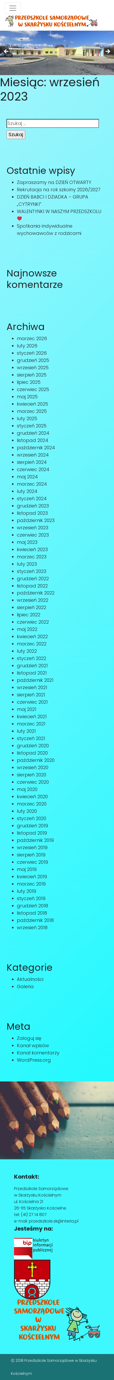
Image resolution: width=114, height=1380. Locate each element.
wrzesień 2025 (33, 367)
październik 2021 (35, 680)
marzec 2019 (31, 884)
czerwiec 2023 (33, 535)
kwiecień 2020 (32, 796)
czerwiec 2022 (33, 622)
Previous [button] (6, 52)
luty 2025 (27, 418)
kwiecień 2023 (32, 549)
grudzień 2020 (33, 745)
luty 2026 (27, 345)
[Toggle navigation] (13, 8)
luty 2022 (27, 651)
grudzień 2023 (33, 506)
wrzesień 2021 (32, 687)
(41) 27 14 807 (34, 1215)
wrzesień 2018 (32, 927)
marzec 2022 (31, 644)
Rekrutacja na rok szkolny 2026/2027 (58, 189)
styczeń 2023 (31, 571)
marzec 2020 (31, 804)
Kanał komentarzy (38, 1052)
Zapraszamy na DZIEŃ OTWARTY (54, 182)
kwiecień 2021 (32, 716)
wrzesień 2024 (33, 455)
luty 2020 (27, 811)
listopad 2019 (32, 833)
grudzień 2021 (32, 665)
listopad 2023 (32, 513)
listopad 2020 (32, 753)
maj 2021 (26, 709)
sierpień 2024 (32, 462)
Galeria (25, 986)
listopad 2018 (32, 913)
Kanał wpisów (33, 1045)
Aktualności (30, 979)
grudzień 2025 (33, 360)
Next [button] (107, 52)
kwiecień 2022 (32, 636)
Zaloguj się (29, 1038)
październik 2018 (35, 920)
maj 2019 (27, 869)
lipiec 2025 (29, 382)
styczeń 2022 (31, 658)
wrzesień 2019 (32, 847)
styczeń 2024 (32, 498)
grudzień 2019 (32, 825)
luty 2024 (27, 491)
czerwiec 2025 (33, 389)
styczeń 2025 (31, 425)
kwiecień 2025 (32, 404)
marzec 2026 (32, 338)
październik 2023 (36, 520)
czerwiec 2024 (33, 469)
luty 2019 (26, 891)
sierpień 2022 (31, 607)
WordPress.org (34, 1060)
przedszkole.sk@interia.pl (53, 1221)
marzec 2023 (31, 556)
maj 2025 (27, 396)
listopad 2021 (32, 673)
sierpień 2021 (31, 694)
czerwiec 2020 (33, 782)
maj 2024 (27, 476)
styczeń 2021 (31, 738)
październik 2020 (36, 760)
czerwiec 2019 (32, 862)
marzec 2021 (31, 724)
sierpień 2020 (31, 774)
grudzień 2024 (33, 433)
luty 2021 (26, 731)
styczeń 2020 (31, 818)
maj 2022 (27, 629)
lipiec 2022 (28, 614)
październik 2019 (35, 840)
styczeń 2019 (31, 898)
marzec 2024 (32, 484)
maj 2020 (27, 789)
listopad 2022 (32, 586)
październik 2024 (36, 447)
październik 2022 (36, 593)
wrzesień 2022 (32, 600)
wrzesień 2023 (32, 527)
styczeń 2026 (32, 353)
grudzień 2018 (32, 905)
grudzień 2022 (33, 578)
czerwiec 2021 (32, 702)
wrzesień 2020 (32, 767)
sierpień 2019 (31, 854)
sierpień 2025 (31, 375)
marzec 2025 (32, 411)
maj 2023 (27, 542)
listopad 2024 (32, 440)
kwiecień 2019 (32, 876)
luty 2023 (27, 564)
